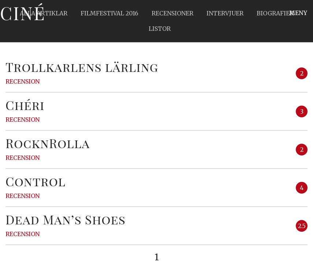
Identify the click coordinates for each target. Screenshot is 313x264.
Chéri (24, 104)
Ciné (22, 13)
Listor (160, 28)
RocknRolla (47, 143)
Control (35, 181)
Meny (298, 12)
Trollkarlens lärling (81, 66)
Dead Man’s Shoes (65, 219)
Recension (22, 81)
